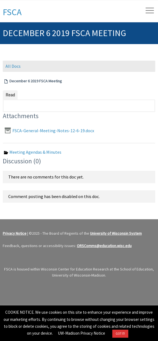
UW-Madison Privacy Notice (81, 333)
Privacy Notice (14, 233)
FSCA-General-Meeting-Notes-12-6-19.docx (53, 130)
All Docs (13, 66)
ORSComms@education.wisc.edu (104, 245)
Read (10, 95)
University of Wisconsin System (116, 233)
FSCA (12, 12)
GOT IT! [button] (120, 333)
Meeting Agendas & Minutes (35, 152)
